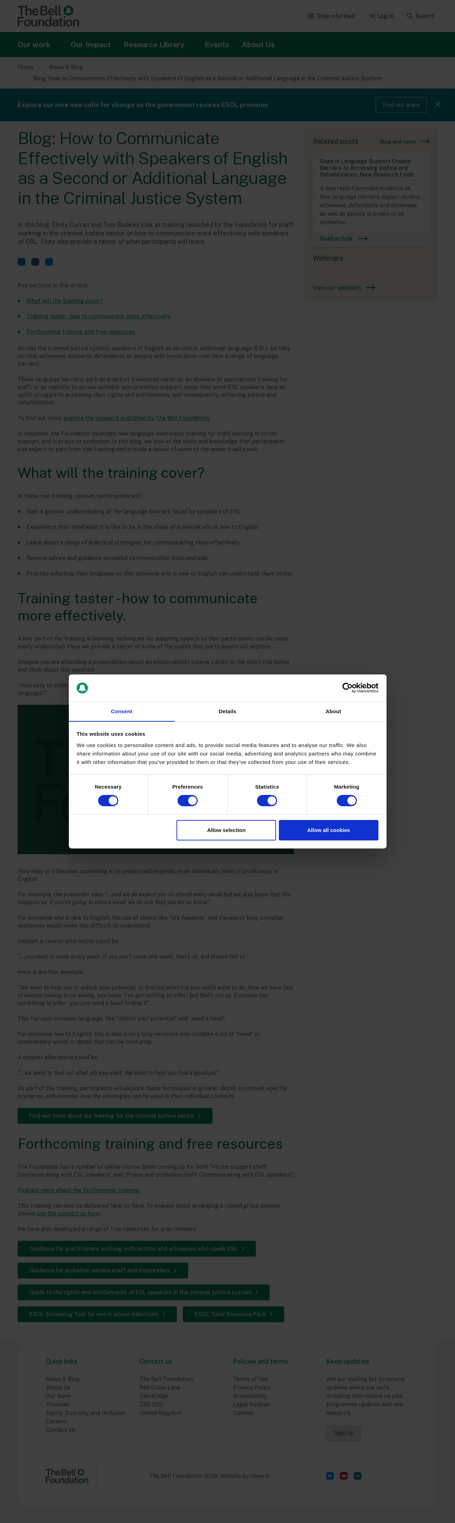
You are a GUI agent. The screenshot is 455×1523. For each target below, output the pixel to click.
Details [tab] (228, 711)
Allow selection (226, 830)
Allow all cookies (328, 830)
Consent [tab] (121, 711)
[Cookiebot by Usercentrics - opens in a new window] (347, 688)
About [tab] (333, 711)
